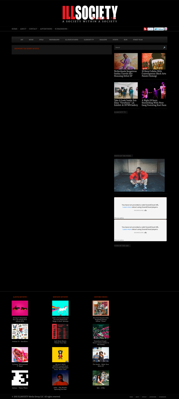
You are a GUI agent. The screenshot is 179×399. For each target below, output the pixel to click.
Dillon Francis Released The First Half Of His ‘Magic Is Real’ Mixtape (60, 319)
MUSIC (31, 40)
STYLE (41, 40)
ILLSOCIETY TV (89, 40)
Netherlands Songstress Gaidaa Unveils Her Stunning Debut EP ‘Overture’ (125, 75)
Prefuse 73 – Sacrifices (20, 341)
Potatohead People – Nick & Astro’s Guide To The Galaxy (101, 342)
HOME (14, 29)
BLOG (125, 40)
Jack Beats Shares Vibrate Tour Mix (60, 342)
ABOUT (23, 29)
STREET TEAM (138, 40)
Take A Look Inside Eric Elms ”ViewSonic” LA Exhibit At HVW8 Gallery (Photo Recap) (126, 104)
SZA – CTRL (101, 388)
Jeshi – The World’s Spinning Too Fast (60, 388)
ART (21, 40)
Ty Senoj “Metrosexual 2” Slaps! (20, 365)
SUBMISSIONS (61, 29)
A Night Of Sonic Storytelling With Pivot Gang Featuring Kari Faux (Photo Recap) (154, 104)
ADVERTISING (46, 29)
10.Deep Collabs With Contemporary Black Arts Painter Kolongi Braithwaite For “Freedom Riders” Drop (154, 76)
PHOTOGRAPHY (54, 40)
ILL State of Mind (71, 40)
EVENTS (115, 40)
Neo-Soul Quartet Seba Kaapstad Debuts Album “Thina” (100, 319)
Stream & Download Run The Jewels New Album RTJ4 (20, 319)
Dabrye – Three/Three (20, 388)
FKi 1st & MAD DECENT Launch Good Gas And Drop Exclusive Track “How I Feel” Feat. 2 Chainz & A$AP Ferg (60, 368)
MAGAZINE (103, 40)
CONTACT (33, 29)
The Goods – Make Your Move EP (101, 365)
